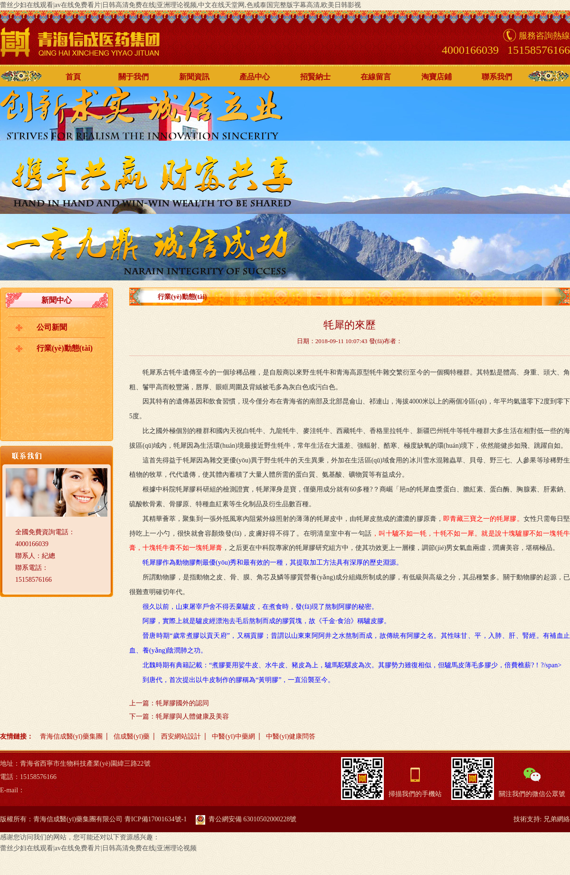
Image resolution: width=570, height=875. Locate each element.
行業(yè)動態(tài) (65, 348)
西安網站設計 (181, 736)
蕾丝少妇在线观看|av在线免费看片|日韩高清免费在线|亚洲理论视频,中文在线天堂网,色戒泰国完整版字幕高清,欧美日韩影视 (180, 5)
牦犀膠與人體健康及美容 (192, 716)
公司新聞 (52, 327)
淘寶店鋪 (436, 77)
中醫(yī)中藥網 (233, 736)
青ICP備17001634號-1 (155, 819)
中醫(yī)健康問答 (290, 736)
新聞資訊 (194, 77)
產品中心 (254, 77)
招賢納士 (315, 77)
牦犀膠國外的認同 (182, 703)
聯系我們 (497, 77)
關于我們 (133, 77)
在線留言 (376, 77)
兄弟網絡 (556, 819)
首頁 (73, 77)
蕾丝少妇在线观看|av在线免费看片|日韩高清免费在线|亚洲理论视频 (98, 848)
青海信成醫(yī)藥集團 (71, 736)
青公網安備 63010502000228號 (246, 819)
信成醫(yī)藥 (132, 736)
